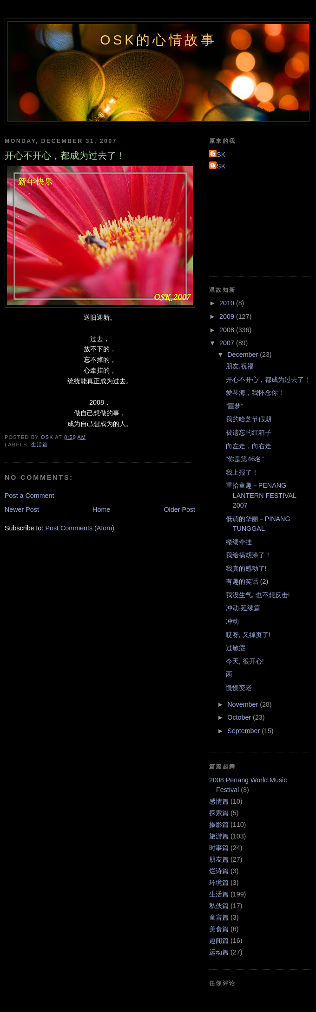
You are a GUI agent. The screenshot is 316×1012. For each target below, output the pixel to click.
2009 (227, 316)
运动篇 (219, 952)
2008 (227, 330)
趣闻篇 (219, 940)
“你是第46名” (244, 459)
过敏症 (235, 647)
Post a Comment (29, 495)
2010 (227, 303)
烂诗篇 (219, 871)
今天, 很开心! (245, 661)
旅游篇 (219, 836)
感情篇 (219, 801)
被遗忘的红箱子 (248, 432)
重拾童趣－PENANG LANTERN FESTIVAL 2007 (261, 495)
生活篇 (39, 444)
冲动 (232, 621)
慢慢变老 (239, 687)
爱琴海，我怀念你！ (255, 392)
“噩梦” (235, 406)
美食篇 (219, 929)
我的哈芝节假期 (248, 419)
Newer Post (22, 509)
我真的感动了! (246, 568)
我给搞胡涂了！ (248, 555)
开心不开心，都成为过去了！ (268, 379)
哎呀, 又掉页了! (248, 634)
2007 (227, 343)
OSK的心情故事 (158, 39)
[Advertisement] (251, 228)
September (244, 731)
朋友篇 (219, 859)
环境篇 (219, 882)
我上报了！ (242, 472)
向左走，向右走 (248, 446)
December (243, 354)
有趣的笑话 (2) (247, 581)
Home (101, 509)
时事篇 (219, 847)
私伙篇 (219, 905)
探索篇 (219, 813)
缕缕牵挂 (239, 542)
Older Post (179, 509)
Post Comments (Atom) (79, 528)
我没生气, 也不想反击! (258, 595)
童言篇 (219, 917)
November (243, 704)
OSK (218, 154)
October (240, 717)
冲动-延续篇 (243, 608)
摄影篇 (219, 824)
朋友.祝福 (240, 366)
